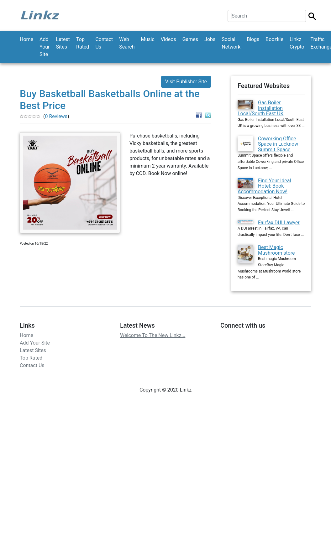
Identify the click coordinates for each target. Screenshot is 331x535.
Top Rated (82, 43)
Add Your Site (44, 46)
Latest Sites (63, 43)
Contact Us (104, 43)
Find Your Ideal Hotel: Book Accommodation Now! (264, 186)
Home (26, 39)
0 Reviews (56, 116)
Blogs (253, 39)
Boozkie (274, 39)
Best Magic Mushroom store (276, 250)
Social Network (231, 43)
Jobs (209, 39)
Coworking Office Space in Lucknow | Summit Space (279, 144)
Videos (168, 39)
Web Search (126, 43)
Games (190, 39)
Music (147, 39)
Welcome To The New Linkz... (152, 335)
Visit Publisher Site (186, 82)
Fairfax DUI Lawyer (279, 223)
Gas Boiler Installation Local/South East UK (260, 108)
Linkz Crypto (297, 43)
